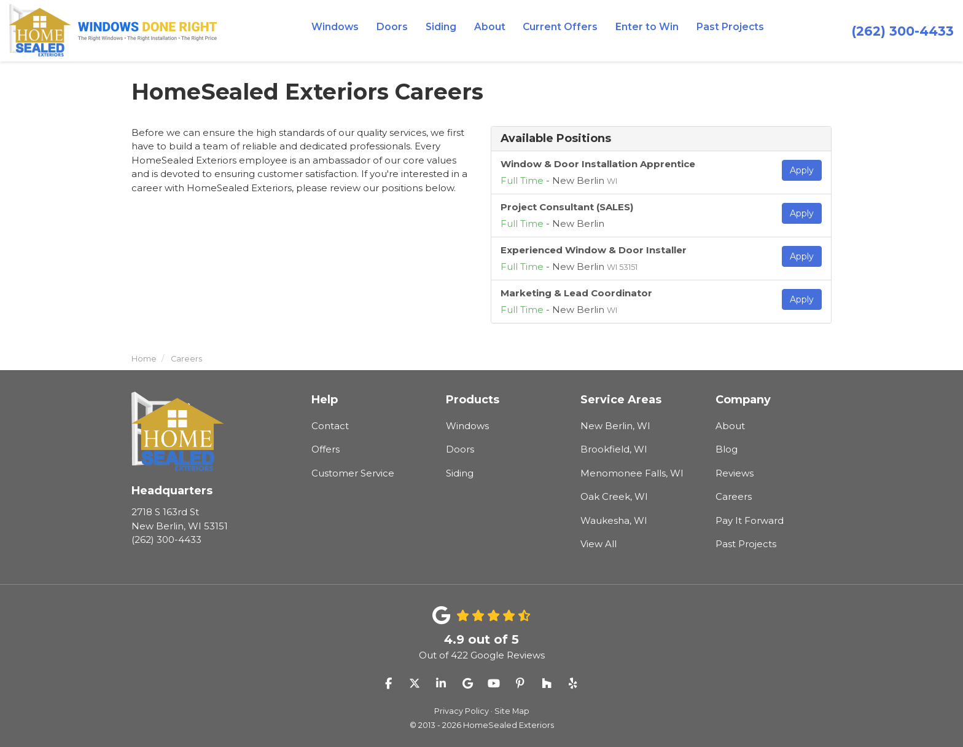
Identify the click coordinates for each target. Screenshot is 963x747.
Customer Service (352, 473)
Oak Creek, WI (614, 496)
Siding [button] (446, 30)
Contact (330, 426)
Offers (325, 449)
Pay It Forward (749, 520)
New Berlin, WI (615, 426)
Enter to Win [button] (644, 30)
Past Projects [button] (723, 30)
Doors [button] (398, 30)
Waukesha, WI (613, 520)
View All (598, 544)
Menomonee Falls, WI (632, 473)
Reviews (734, 473)
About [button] (494, 30)
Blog (726, 449)
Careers (733, 496)
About (730, 426)
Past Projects (745, 544)
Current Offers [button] (562, 30)
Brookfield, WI (613, 449)
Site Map (511, 711)
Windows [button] (343, 30)
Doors (460, 449)
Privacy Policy (461, 711)
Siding (460, 473)
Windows (467, 426)
